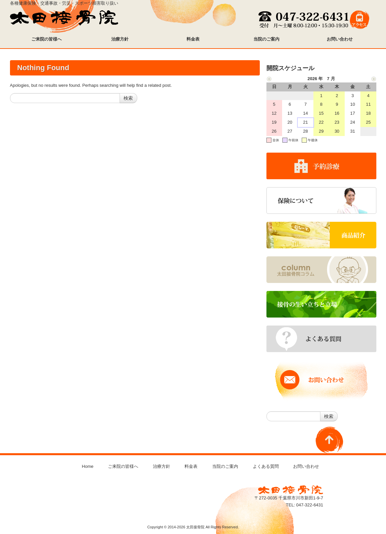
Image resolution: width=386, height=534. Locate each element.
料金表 (191, 466)
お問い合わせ (306, 466)
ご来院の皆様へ (123, 466)
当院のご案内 (225, 466)
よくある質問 (266, 466)
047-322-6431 (309, 504)
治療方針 (161, 466)
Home (88, 466)
